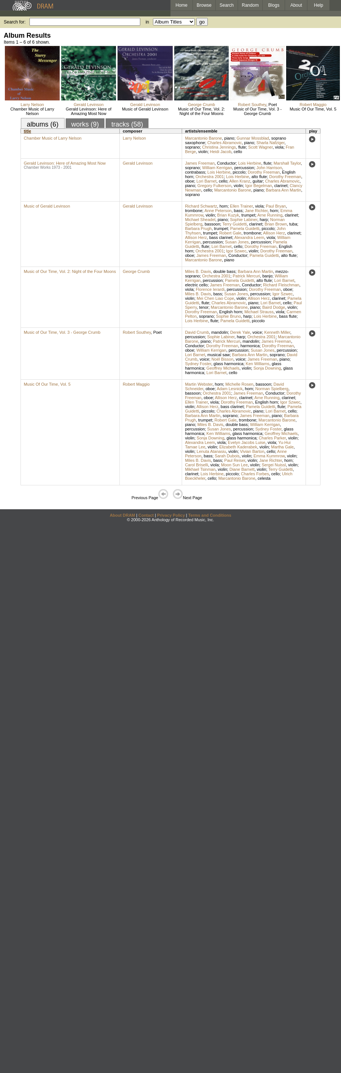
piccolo (239, 172)
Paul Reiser (234, 460)
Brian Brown (276, 224)
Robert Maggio (313, 104)
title (27, 131)
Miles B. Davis (198, 271)
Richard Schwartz (201, 206)
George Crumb (201, 104)
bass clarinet (220, 237)
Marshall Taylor (287, 163)
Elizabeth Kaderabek (238, 447)
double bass (224, 271)
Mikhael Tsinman (200, 469)
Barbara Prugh (198, 228)
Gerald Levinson (88, 104)
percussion (244, 167)
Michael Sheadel (200, 219)
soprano (192, 147)
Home (181, 5)
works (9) (85, 124)
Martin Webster (199, 384)
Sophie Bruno (228, 316)
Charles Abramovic (224, 142)
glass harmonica (228, 363)
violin (202, 151)
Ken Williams (258, 363)
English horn (230, 312)
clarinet (280, 185)
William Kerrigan (217, 167)
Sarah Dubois (227, 456)
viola (279, 147)
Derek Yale (240, 332)
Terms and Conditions (209, 515)
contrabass (195, 172)
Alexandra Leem (249, 237)
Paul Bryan (276, 206)
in (147, 22)
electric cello (196, 285)
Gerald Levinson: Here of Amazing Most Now (88, 111)
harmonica (249, 345)
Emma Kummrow (269, 456)
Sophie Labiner (243, 219)
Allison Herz (274, 233)
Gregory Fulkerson (214, 185)
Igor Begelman (258, 185)
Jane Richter (256, 210)
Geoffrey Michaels (222, 368)
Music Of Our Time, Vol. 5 (313, 109)
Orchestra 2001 (209, 176)
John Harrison (269, 167)
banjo (267, 276)
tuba (293, 224)
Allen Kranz (239, 181)
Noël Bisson (223, 359)
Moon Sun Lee (234, 465)
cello (238, 151)
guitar (258, 181)
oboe (189, 181)
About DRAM (122, 515)
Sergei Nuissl (274, 465)
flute (242, 147)
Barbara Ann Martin (283, 190)
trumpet (248, 215)
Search (227, 5)
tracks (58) (127, 124)
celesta (263, 478)
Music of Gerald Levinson (145, 109)
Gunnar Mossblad (253, 138)
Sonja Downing (267, 368)
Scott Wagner (260, 147)
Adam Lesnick (230, 388)
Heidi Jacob (220, 151)
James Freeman (200, 163)
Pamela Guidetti (244, 228)
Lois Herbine (249, 163)
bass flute (288, 316)
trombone (193, 210)
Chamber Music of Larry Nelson (32, 111)
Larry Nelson (32, 104)
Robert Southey (252, 104)
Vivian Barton (252, 451)
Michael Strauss (258, 312)
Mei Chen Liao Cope (215, 298)
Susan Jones (237, 242)
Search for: (15, 22)
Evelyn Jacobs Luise (246, 442)
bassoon (212, 224)
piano (229, 138)
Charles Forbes (255, 474)
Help (318, 5)
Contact (146, 515)
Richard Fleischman (281, 285)
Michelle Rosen (239, 384)
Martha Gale (282, 447)
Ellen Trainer (241, 206)
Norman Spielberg (271, 388)
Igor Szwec (236, 251)
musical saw (218, 354)
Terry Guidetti (234, 224)
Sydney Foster (198, 363)
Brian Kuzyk (228, 215)
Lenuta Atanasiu (211, 451)
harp (264, 219)
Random (250, 5)
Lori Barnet (206, 181)
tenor (204, 307)
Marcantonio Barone (203, 138)
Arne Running (269, 215)
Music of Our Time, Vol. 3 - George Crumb (257, 111)
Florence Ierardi (210, 289)
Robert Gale (230, 233)
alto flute (259, 176)
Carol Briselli (196, 465)
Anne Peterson (218, 210)
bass (238, 210)
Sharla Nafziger (270, 142)
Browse (204, 5)
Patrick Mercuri (246, 276)
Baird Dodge (273, 307)
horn (223, 206)
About (296, 5)
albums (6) (43, 124)
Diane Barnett (241, 469)
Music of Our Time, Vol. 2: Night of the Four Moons (201, 111)
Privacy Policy (171, 515)
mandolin (219, 332)
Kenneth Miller (277, 332)
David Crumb (197, 332)
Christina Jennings (219, 147)
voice (257, 332)
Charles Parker (272, 438)
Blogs (273, 5)
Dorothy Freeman (264, 172)
